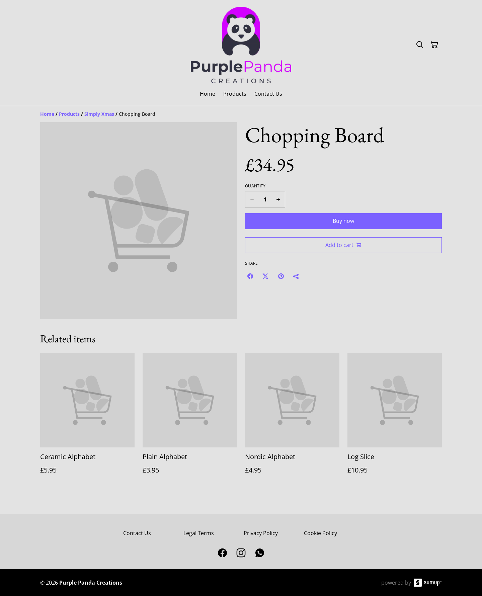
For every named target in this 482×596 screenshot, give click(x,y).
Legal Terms (198, 533)
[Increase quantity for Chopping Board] (278, 199)
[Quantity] (265, 199)
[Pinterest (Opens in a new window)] (281, 276)
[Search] (419, 44)
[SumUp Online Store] (428, 583)
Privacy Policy (261, 533)
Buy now (343, 221)
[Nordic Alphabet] (292, 420)
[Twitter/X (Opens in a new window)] (265, 276)
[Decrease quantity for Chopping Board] (252, 199)
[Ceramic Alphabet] (87, 420)
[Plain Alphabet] (190, 420)
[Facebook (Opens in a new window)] (250, 276)
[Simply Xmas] (99, 114)
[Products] (69, 114)
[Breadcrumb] (241, 114)
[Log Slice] (394, 420)
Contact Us (137, 533)
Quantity (255, 186)
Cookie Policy (320, 533)
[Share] (296, 276)
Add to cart (343, 245)
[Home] (47, 114)
